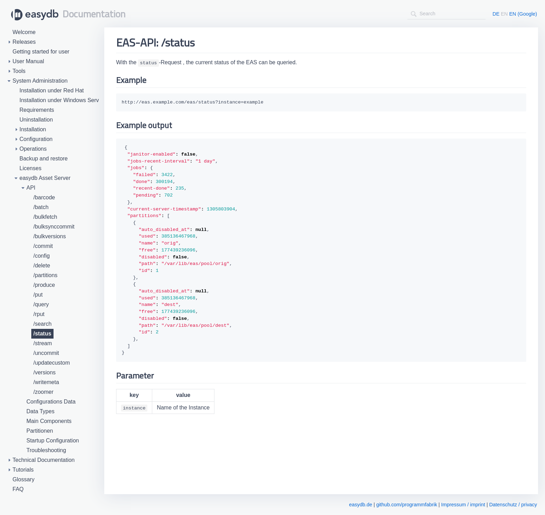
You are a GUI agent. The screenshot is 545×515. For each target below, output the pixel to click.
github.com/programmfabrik (406, 504)
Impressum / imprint (463, 504)
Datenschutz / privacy (513, 504)
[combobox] (446, 13)
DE (496, 14)
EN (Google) (523, 14)
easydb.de (360, 504)
